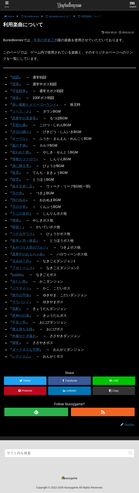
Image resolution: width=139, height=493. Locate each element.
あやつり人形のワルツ (29, 247)
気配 (15, 309)
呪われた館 (20, 152)
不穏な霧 (19, 125)
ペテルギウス (22, 234)
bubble (17, 275)
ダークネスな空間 (25, 349)
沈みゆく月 (20, 261)
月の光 (17, 193)
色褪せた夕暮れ (24, 336)
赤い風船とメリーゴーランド (34, 105)
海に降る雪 (20, 166)
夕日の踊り (20, 132)
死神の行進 (20, 315)
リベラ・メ (20, 111)
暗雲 (15, 173)
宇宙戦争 (19, 91)
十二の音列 (20, 213)
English (133, 7)
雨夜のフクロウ (24, 159)
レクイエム (20, 356)
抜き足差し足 (22, 186)
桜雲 (15, 179)
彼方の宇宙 (20, 295)
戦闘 (15, 77)
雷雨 (15, 84)
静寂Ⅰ (17, 227)
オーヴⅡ (19, 139)
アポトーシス (22, 268)
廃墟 (15, 220)
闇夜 (15, 343)
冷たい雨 (19, 281)
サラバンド (20, 302)
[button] (130, 453)
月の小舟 (19, 207)
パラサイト (20, 288)
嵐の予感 (19, 145)
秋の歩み (19, 200)
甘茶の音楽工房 (45, 40)
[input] (69, 453)
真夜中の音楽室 (24, 118)
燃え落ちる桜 (22, 329)
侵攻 (15, 98)
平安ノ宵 (19, 322)
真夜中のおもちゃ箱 (27, 254)
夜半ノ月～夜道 (24, 241)
